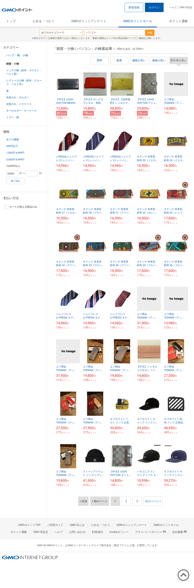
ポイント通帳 (178, 21)
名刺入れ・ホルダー (17, 97)
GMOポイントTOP (29, 524)
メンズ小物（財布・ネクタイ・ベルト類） (24, 72)
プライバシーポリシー (150, 532)
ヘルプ (172, 7)
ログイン (154, 7)
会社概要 (179, 532)
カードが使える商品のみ (21, 207)
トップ (11, 21)
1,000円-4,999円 (15, 152)
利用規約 (97, 532)
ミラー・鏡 (12, 117)
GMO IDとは (77, 524)
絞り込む (15, 180)
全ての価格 (12, 139)
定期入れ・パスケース (19, 104)
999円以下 (12, 146)
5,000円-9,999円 (15, 159)
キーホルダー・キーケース (21, 110)
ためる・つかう (43, 21)
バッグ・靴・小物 (17, 55)
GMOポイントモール (137, 21)
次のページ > (153, 501)
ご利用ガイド (55, 524)
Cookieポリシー (119, 532)
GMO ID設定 (186, 7)
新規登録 (134, 7)
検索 (149, 32)
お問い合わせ (77, 532)
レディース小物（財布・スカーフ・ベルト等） (24, 82)
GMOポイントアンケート (88, 21)
